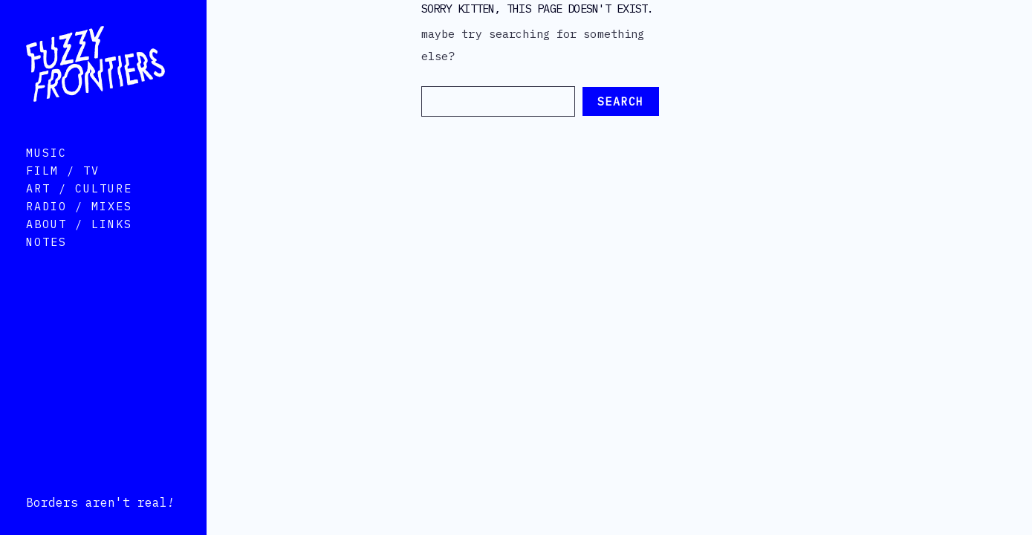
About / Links (79, 245)
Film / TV (63, 191)
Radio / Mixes (79, 227)
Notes (46, 263)
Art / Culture (79, 209)
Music (46, 173)
